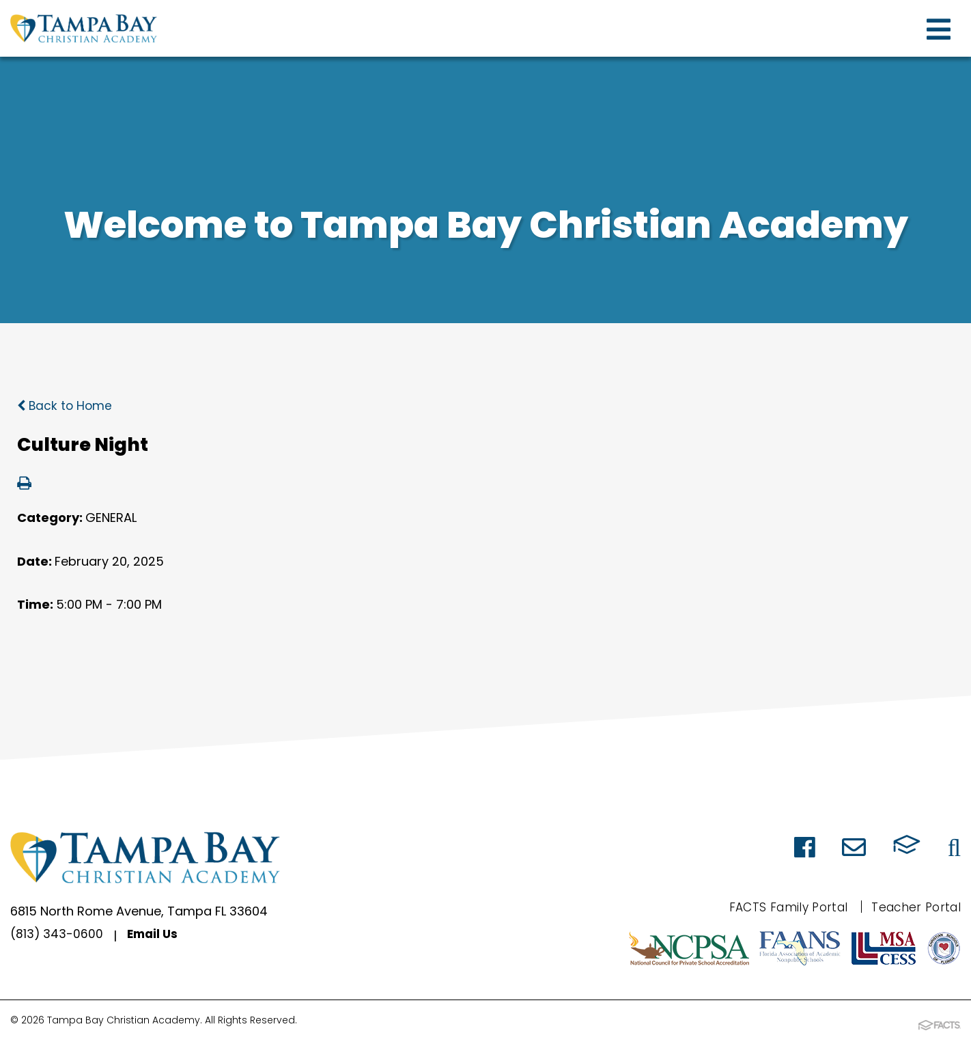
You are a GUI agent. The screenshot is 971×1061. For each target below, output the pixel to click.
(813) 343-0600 (57, 935)
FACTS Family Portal (780, 906)
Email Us (155, 935)
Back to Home (66, 405)
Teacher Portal (914, 906)
